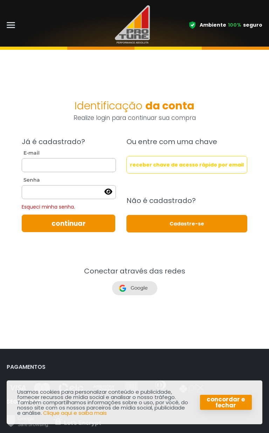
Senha (31, 179)
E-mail (31, 152)
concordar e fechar (226, 402)
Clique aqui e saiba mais (75, 413)
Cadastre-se (187, 223)
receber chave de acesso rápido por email (187, 164)
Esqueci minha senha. (48, 206)
